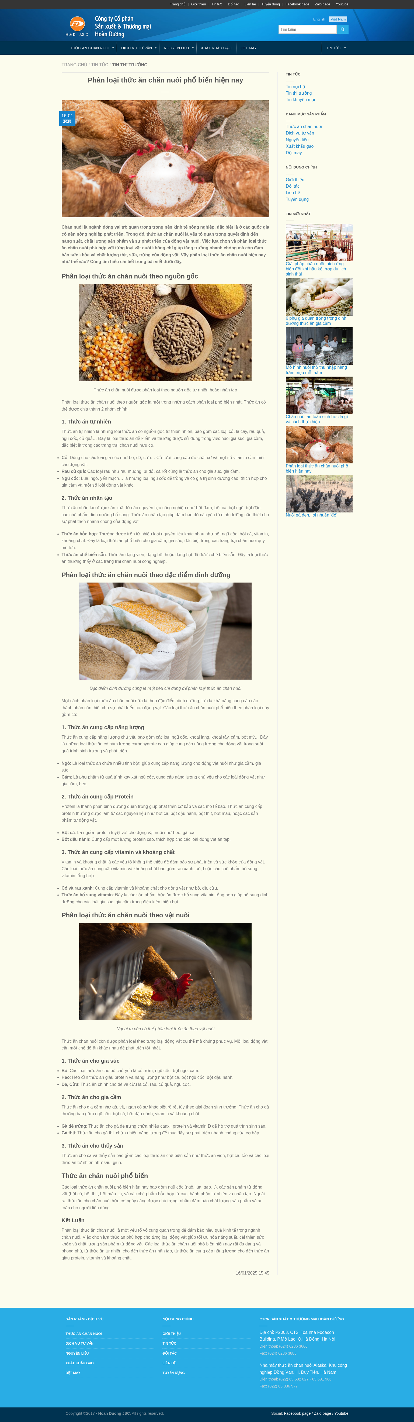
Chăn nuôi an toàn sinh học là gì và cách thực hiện (319, 408)
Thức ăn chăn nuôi (90, 48)
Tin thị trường (299, 93)
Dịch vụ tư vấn (136, 48)
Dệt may (249, 48)
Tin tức (217, 4)
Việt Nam (338, 19)
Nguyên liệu (176, 48)
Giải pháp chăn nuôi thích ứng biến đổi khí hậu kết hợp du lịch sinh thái (319, 258)
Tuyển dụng (271, 4)
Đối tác (233, 4)
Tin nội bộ (295, 86)
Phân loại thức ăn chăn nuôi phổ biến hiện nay (319, 457)
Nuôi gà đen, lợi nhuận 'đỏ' (319, 504)
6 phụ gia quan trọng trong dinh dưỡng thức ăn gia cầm (319, 310)
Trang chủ (178, 4)
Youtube (342, 4)
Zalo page (322, 4)
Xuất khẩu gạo (216, 48)
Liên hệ (250, 4)
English (319, 19)
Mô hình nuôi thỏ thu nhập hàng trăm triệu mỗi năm (319, 359)
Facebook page (297, 4)
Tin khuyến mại (300, 99)
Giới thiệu (198, 4)
